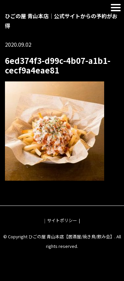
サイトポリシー (62, 220)
